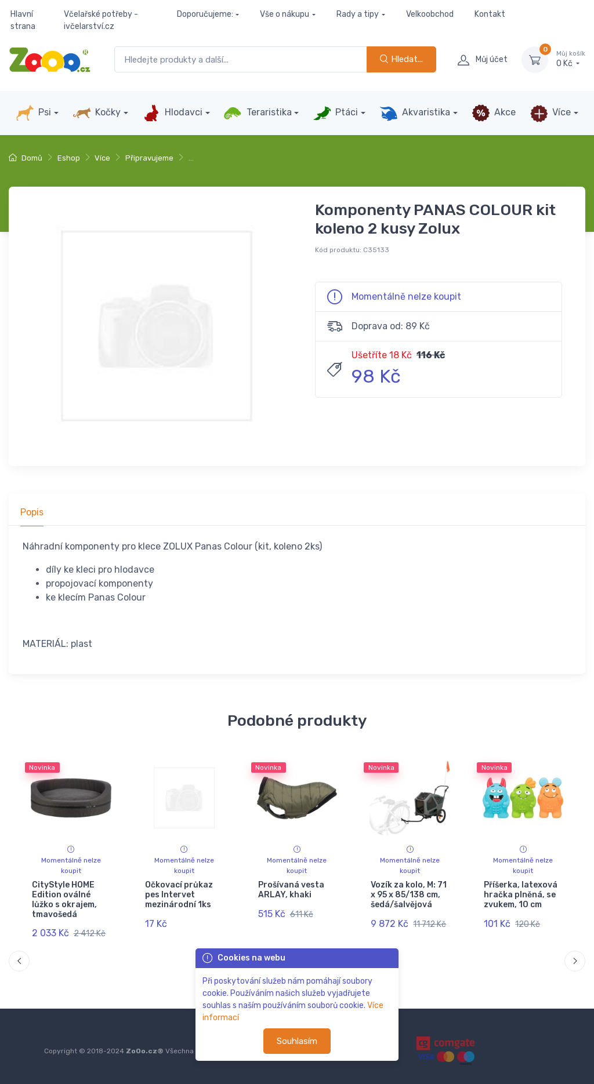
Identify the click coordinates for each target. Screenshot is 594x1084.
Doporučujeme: (205, 14)
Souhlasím (297, 1041)
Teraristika (257, 113)
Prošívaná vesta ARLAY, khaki (291, 890)
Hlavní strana (22, 20)
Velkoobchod (430, 14)
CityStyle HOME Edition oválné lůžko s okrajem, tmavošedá (64, 899)
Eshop (68, 158)
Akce (494, 113)
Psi (33, 113)
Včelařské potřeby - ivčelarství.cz (101, 20)
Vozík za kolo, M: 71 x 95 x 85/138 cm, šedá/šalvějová (409, 895)
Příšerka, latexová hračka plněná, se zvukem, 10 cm (520, 895)
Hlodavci (172, 113)
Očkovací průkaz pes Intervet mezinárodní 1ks (179, 895)
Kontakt (490, 14)
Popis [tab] (32, 512)
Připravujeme (149, 158)
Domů (25, 158)
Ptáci (335, 113)
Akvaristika (414, 113)
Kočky (97, 113)
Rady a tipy (357, 14)
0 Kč (570, 59)
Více (550, 113)
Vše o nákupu (284, 14)
